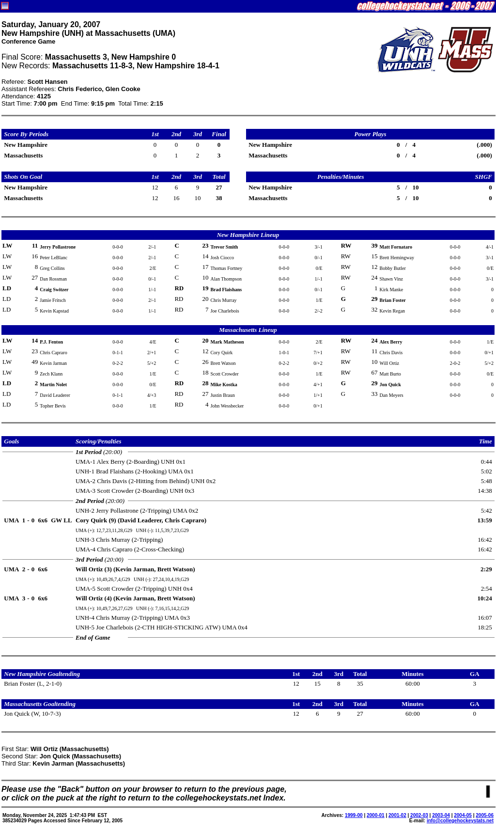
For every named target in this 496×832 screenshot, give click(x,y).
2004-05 (463, 815)
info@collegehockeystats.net (460, 820)
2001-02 (397, 815)
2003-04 (441, 815)
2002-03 (419, 815)
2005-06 (485, 815)
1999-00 (354, 815)
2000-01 (376, 815)
